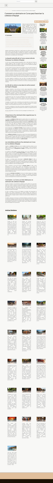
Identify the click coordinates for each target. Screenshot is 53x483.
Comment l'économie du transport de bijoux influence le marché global (41, 276)
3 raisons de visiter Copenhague (11, 361)
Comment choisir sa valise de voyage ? (26, 419)
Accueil (6, 10)
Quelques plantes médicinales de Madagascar (11, 391)
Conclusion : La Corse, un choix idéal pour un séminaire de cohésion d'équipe (19, 46)
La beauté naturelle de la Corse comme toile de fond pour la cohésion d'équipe (19, 37)
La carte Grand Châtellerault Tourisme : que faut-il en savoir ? (12, 275)
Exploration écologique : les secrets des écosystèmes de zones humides (43, 35)
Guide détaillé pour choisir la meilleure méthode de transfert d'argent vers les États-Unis (11, 305)
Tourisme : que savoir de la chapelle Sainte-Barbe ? (26, 275)
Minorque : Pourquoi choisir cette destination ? (41, 333)
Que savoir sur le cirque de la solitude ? (12, 420)
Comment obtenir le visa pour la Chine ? (41, 361)
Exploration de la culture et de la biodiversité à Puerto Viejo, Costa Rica (43, 71)
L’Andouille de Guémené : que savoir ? (40, 246)
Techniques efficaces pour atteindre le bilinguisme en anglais (43, 53)
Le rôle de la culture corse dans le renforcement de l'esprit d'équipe (17, 39)
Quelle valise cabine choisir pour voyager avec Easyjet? (26, 333)
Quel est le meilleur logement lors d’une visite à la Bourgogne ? (41, 420)
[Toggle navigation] (6, 5)
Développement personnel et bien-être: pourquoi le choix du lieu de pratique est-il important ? (26, 305)
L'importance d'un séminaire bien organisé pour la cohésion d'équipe (17, 41)
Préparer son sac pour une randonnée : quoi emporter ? (41, 304)
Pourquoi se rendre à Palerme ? (41, 390)
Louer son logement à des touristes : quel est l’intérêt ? (26, 362)
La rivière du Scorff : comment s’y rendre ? (43, 104)
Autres (9, 10)
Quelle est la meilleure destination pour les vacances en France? (12, 449)
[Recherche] (25, 1)
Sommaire (9, 35)
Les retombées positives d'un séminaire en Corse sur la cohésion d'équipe (18, 44)
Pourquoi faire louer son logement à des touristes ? (26, 391)
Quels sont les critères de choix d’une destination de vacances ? (43, 89)
